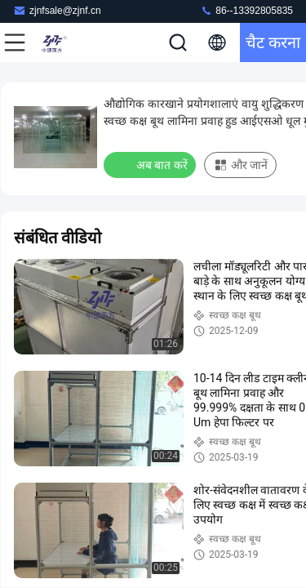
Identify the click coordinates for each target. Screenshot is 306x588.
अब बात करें (151, 164)
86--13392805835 (246, 10)
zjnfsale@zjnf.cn (57, 10)
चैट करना (273, 42)
